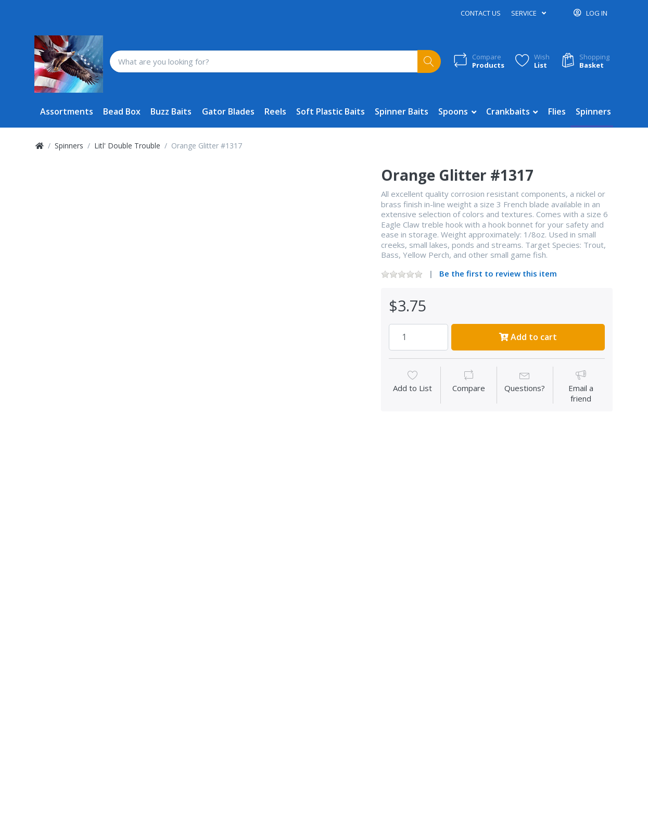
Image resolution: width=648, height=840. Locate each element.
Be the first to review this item (498, 273)
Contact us (481, 13)
